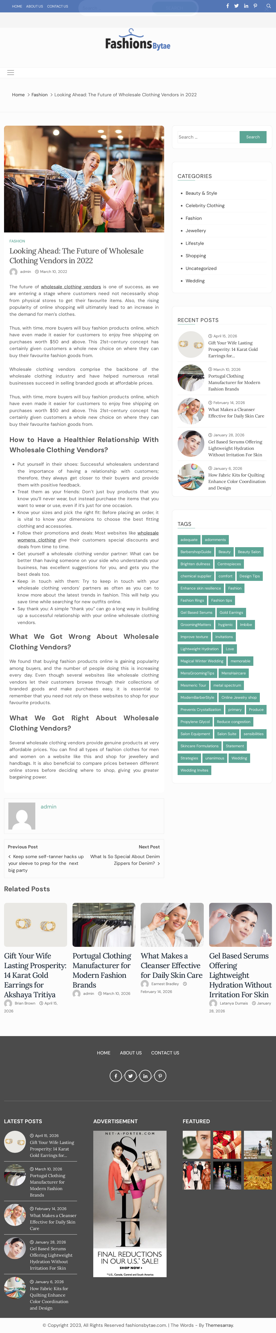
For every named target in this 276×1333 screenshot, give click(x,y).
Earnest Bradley (165, 983)
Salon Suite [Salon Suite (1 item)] (226, 733)
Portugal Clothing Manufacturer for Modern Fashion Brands (234, 382)
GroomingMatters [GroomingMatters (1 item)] (196, 624)
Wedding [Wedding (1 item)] (239, 758)
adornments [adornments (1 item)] (215, 539)
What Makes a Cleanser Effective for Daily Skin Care (171, 965)
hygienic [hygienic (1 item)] (225, 624)
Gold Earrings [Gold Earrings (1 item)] (231, 612)
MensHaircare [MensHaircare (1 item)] (234, 673)
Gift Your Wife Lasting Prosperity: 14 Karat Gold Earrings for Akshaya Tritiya (35, 975)
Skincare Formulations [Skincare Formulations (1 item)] (200, 745)
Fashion (17, 241)
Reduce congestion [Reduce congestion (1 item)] (233, 721)
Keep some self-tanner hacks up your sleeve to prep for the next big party (46, 863)
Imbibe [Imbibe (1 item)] (246, 624)
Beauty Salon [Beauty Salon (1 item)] (249, 551)
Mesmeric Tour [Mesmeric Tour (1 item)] (193, 685)
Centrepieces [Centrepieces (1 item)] (229, 563)
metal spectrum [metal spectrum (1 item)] (227, 685)
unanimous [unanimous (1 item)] (214, 758)
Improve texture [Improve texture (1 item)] (194, 636)
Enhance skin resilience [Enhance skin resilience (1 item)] (201, 588)
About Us (34, 6)
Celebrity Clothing (205, 205)
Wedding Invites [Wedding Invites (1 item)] (194, 770)
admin (25, 271)
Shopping (196, 256)
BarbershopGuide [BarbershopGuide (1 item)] (196, 551)
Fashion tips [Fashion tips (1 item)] (221, 600)
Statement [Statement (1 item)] (235, 745)
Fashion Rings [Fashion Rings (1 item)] (192, 600)
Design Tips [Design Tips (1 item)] (250, 576)
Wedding (195, 281)
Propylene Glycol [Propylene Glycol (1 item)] (195, 721)
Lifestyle (195, 243)
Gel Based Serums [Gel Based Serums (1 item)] (196, 612)
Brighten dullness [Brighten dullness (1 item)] (195, 563)
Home (17, 6)
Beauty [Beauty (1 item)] (225, 551)
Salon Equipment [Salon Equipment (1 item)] (195, 733)
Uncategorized (201, 268)
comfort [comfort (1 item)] (225, 576)
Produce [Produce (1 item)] (256, 709)
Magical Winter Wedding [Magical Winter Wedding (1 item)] (202, 661)
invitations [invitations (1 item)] (224, 636)
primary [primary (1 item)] (235, 709)
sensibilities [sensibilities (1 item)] (254, 733)
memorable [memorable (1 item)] (240, 661)
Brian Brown (25, 1003)
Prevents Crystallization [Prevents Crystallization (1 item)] (201, 709)
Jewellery (196, 231)
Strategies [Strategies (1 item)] (189, 758)
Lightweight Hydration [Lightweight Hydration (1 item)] (200, 648)
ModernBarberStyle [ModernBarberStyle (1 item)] (197, 697)
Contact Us (57, 6)
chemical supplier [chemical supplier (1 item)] (196, 576)
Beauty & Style (201, 193)
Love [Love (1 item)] (230, 648)
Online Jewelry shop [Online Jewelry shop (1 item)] (239, 697)
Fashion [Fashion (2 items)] (235, 588)
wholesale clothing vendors (71, 287)
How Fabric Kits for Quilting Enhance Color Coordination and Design (237, 481)
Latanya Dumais (234, 1003)
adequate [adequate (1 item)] (189, 539)
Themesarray (219, 1325)
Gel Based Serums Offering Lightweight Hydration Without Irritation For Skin (235, 448)
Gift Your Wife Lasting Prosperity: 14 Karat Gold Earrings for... (233, 349)
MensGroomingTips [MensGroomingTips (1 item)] (197, 673)
